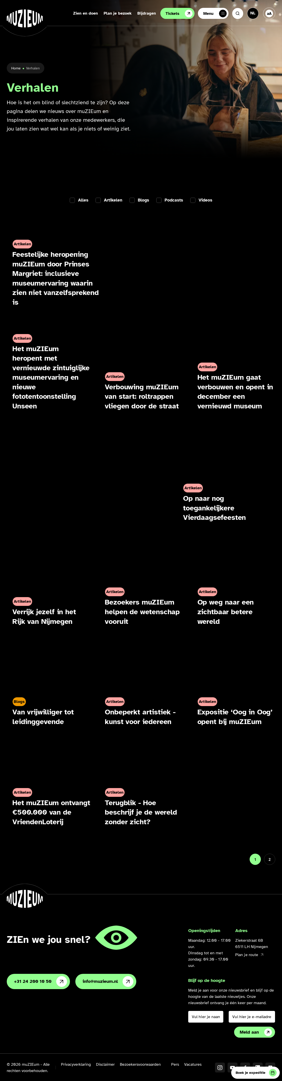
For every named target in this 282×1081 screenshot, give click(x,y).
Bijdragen (146, 13)
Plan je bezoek (118, 13)
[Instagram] (220, 1067)
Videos (205, 200)
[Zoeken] (238, 13)
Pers (175, 1064)
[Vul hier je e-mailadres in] (252, 1017)
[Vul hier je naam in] (205, 1017)
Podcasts (174, 200)
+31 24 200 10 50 (40, 981)
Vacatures (192, 1064)
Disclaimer (105, 1064)
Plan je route (249, 954)
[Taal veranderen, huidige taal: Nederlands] (252, 13)
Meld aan (256, 1032)
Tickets (179, 13)
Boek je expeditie (256, 1073)
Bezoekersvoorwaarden (140, 1064)
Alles (83, 200)
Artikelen (113, 200)
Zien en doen (85, 13)
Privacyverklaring (76, 1064)
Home (16, 68)
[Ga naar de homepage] (24, 18)
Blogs (143, 200)
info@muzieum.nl (108, 981)
